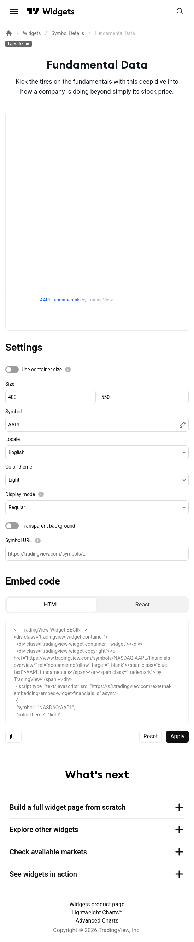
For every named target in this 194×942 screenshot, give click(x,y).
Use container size (42, 369)
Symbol (13, 411)
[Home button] (58, 11)
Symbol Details (67, 33)
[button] (97, 452)
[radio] (51, 605)
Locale (12, 439)
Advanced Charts (97, 920)
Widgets (32, 33)
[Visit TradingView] (33, 11)
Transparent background (48, 526)
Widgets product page (97, 904)
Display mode (20, 494)
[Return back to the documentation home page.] (8, 33)
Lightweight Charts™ (96, 912)
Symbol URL (18, 540)
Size (9, 384)
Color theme (18, 467)
